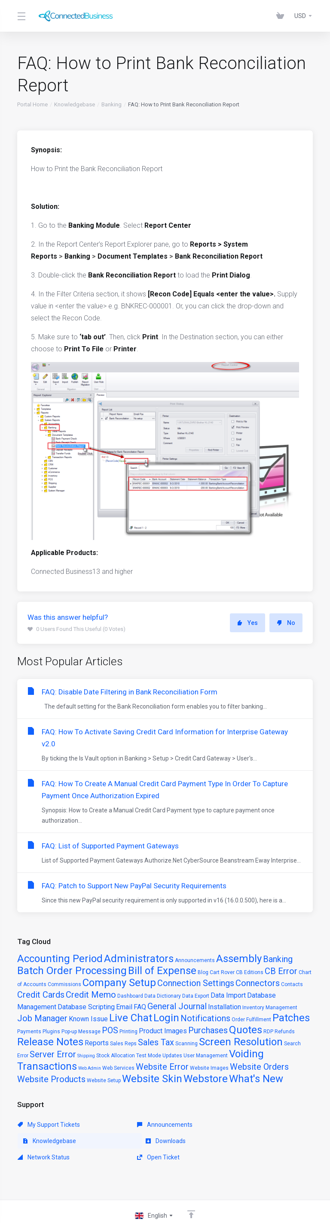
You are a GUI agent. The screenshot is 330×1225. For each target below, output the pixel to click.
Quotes (245, 1030)
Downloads (38, 1141)
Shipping (86, 1055)
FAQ (140, 1007)
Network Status (138, 1141)
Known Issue (88, 1019)
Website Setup (104, 1080)
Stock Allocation (115, 1056)
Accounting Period (60, 959)
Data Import (228, 995)
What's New (256, 1079)
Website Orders (259, 1067)
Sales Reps (123, 1044)
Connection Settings (195, 983)
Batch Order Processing (72, 971)
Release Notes (50, 1042)
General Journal (177, 1006)
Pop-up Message (81, 1032)
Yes (247, 622)
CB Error (281, 971)
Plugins (51, 1032)
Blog (203, 972)
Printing (128, 1032)
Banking (111, 104)
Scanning (186, 1044)
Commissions (64, 984)
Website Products (51, 1079)
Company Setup (119, 983)
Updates (172, 1056)
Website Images (209, 1068)
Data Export (195, 996)
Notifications (205, 1018)
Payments (29, 1032)
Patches (291, 1018)
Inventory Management (269, 1008)
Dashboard (130, 996)
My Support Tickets (49, 1124)
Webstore (205, 1079)
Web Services (118, 1068)
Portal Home (32, 104)
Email (124, 1007)
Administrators (139, 959)
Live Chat (130, 1018)
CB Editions (249, 972)
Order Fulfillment (251, 1020)
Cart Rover (222, 972)
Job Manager (42, 1018)
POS (110, 1030)
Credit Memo (91, 995)
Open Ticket (228, 1141)
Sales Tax (156, 1042)
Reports (97, 1043)
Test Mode (148, 1056)
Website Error (162, 1067)
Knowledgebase (74, 104)
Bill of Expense (162, 971)
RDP (268, 1032)
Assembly (239, 959)
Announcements (195, 960)
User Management (205, 1056)
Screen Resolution (241, 1042)
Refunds (285, 1032)
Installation (224, 1007)
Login (166, 1018)
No (286, 622)
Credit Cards (40, 995)
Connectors (257, 983)
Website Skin (152, 1079)
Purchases (208, 1030)
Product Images (163, 1031)
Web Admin (89, 1068)
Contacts (292, 984)
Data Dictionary (162, 996)
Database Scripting (86, 1007)
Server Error (53, 1054)
